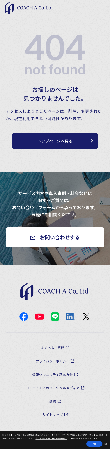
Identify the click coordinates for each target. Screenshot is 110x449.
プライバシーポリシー (52, 366)
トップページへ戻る (55, 142)
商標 (52, 406)
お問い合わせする (60, 240)
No (106, 443)
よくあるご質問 (52, 352)
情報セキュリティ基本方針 (52, 379)
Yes (94, 443)
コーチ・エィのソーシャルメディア (52, 392)
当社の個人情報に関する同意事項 (51, 438)
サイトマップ (52, 419)
